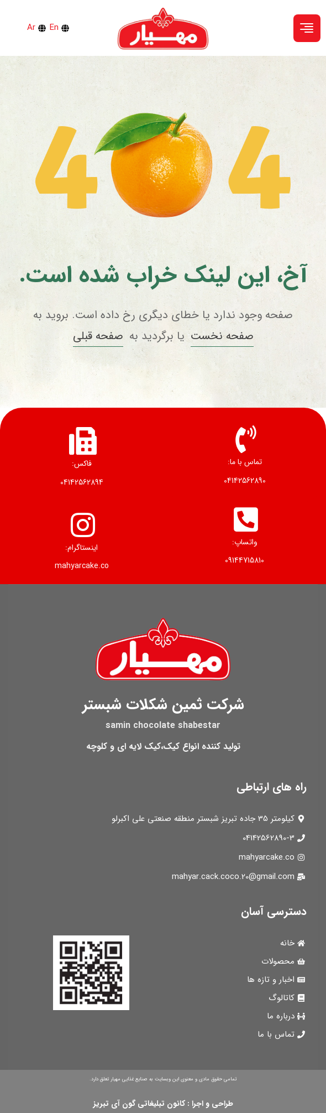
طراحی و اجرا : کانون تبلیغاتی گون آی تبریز (163, 1104)
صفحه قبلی (98, 336)
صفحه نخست (222, 336)
